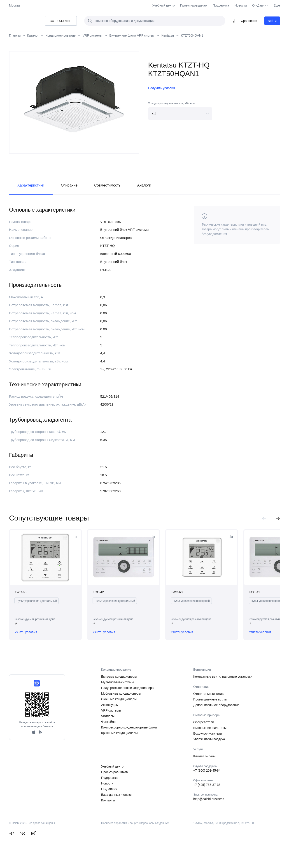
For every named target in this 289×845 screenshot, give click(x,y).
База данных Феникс (116, 794)
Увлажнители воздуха (209, 739)
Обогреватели (203, 722)
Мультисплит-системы (117, 682)
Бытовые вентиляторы (209, 728)
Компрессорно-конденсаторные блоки (129, 727)
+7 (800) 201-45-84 (206, 770)
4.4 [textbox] (154, 113)
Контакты (108, 800)
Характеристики (30, 185)
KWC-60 (177, 592)
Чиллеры (107, 716)
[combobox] (180, 113)
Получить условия (161, 88)
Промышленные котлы (210, 699)
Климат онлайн (204, 756)
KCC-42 (98, 592)
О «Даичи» (260, 5)
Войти (272, 21)
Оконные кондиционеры (119, 699)
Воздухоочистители (207, 733)
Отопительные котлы (208, 694)
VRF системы (111, 710)
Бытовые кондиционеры (119, 676)
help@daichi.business (208, 799)
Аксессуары (110, 705)
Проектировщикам (193, 5)
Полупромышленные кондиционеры (127, 688)
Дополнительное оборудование (216, 705)
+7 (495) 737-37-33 (206, 785)
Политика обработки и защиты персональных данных (135, 823)
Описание (69, 185)
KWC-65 (20, 592)
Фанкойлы (108, 722)
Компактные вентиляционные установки (222, 676)
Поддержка (221, 5)
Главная (15, 35)
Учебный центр (163, 5)
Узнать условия (25, 632)
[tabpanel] (74, 98)
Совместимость (107, 185)
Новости (241, 5)
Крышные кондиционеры (119, 733)
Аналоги (144, 185)
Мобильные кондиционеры (121, 693)
